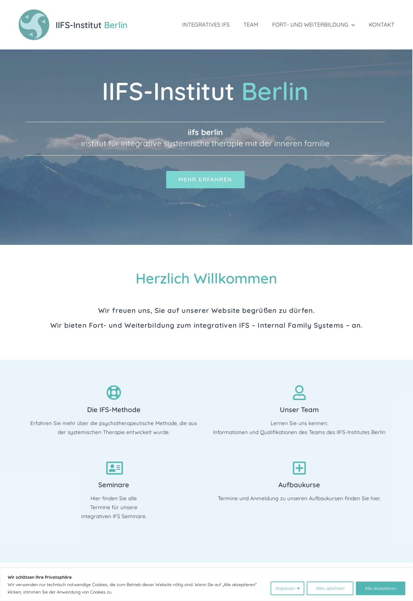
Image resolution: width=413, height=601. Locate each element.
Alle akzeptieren (380, 588)
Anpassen (285, 588)
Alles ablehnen (330, 588)
